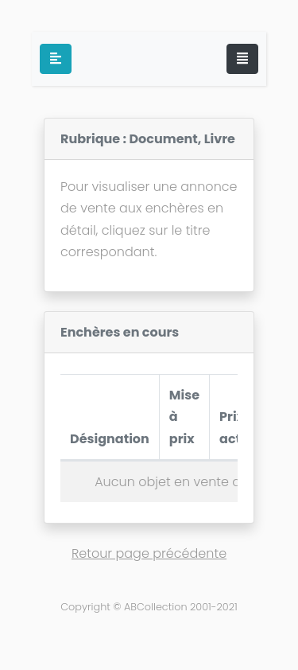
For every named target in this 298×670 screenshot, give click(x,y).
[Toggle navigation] (242, 59)
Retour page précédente (149, 553)
